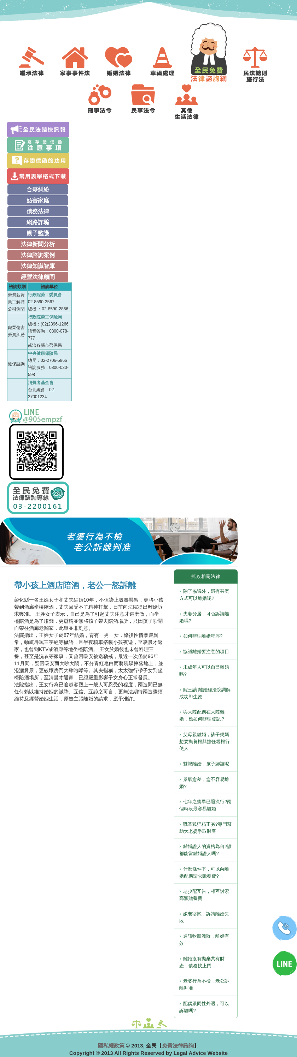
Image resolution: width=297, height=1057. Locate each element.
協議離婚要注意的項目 (206, 651)
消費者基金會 (40, 382)
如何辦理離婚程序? (202, 636)
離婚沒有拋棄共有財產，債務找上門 (202, 962)
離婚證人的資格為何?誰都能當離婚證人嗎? (205, 850)
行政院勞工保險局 (45, 317)
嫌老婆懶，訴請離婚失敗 (204, 917)
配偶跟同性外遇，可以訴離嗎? (204, 1007)
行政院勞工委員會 (45, 294)
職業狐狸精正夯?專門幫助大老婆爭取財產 (205, 828)
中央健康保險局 (43, 353)
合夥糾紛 (38, 189)
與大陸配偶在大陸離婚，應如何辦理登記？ (202, 715)
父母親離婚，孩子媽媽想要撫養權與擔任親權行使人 (204, 741)
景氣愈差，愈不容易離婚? (204, 783)
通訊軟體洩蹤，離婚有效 (204, 939)
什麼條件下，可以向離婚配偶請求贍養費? (204, 872)
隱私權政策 (111, 1046)
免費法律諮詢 (178, 1046)
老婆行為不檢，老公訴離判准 (204, 984)
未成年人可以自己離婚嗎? (204, 670)
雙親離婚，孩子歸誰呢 (206, 763)
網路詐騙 (38, 222)
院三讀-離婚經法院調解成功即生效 (205, 693)
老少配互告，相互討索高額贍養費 (204, 895)
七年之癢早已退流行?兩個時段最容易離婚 (205, 805)
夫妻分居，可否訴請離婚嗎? (204, 617)
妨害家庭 (38, 200)
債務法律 (38, 211)
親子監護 (38, 233)
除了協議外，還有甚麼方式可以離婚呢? (204, 595)
